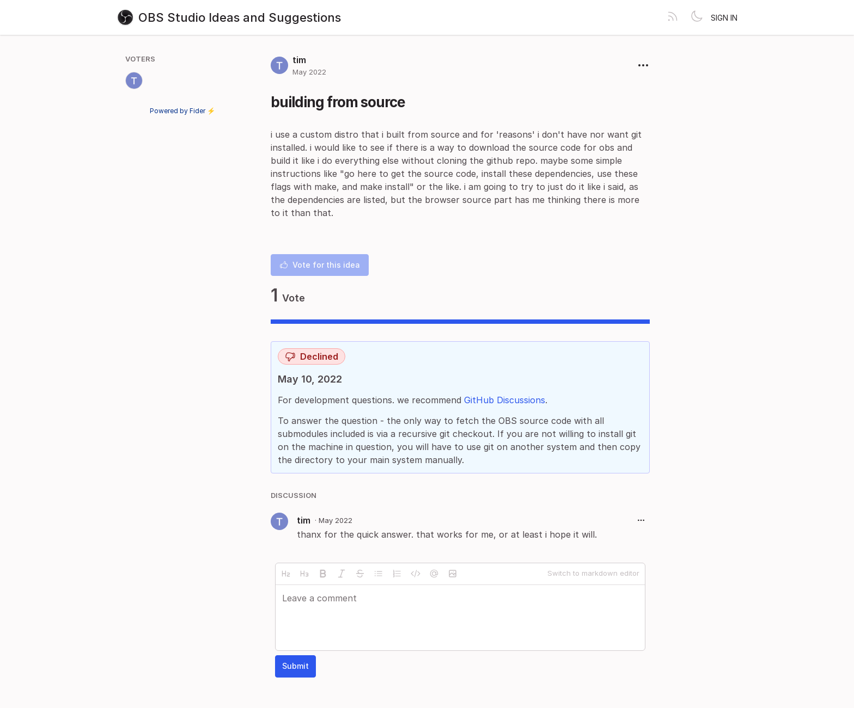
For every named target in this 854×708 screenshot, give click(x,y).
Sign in (724, 17)
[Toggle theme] (696, 17)
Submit (295, 665)
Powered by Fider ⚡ (182, 111)
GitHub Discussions (504, 400)
